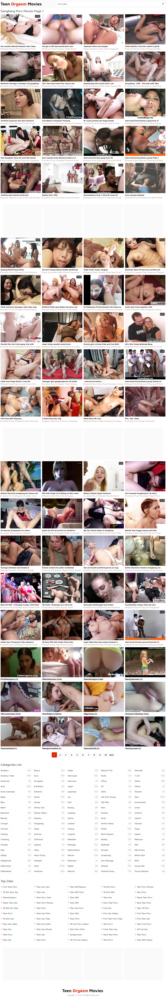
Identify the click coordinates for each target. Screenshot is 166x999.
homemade (29, 570)
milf (37, 607)
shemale (149, 770)
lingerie (46, 421)
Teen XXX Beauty (78, 887)
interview (83, 781)
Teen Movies (21, 3)
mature (57, 607)
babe (111, 123)
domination (57, 570)
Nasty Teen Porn (144, 897)
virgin (149, 829)
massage (83, 845)
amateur (61, 49)
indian (83, 770)
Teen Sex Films (43, 913)
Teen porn (7, 913)
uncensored (149, 802)
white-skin (149, 855)
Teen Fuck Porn (144, 924)
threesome (95, 86)
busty (95, 272)
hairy (49, 850)
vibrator (149, 823)
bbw (16, 802)
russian (116, 850)
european (49, 781)
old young (116, 347)
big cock (102, 160)
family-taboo (49, 813)
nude (116, 776)
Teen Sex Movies (44, 929)
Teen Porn (7, 934)
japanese (115, 49)
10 (106, 755)
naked (83, 866)
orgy (108, 347)
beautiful (16, 813)
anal (28, 49)
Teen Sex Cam (43, 887)
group (114, 86)
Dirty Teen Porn (110, 903)
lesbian (83, 823)
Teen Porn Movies (44, 903)
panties (116, 813)
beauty (16, 818)
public (79, 570)
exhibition (49, 786)
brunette (152, 198)
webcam (149, 839)
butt (102, 86)
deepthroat (75, 272)
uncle (149, 807)
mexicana (83, 861)
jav (83, 797)
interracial (47, 86)
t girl (27, 86)
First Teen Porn (10, 887)
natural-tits (116, 770)
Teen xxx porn (76, 908)
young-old (149, 866)
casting (16, 834)
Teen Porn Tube (43, 897)
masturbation (83, 850)
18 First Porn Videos (79, 924)
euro (49, 776)
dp (120, 86)
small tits (136, 49)
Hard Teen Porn (110, 934)
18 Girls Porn (109, 887)
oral (136, 123)
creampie (34, 86)
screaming (116, 855)
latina (83, 818)
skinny (121, 384)
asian (87, 49)
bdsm (72, 570)
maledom (83, 839)
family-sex (49, 807)
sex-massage (116, 861)
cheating (16, 839)
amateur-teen (16, 776)
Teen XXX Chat (77, 892)
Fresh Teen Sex (110, 929)
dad (16, 850)
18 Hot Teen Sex (10, 892)
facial (107, 49)
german (153, 272)
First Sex (107, 908)
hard (74, 49)
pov (94, 384)
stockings (73, 421)
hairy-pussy (49, 855)
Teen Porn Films (77, 929)
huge (71, 86)
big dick (13, 198)
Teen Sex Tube (43, 918)
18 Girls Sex (8, 918)
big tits (12, 49)
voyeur (149, 834)
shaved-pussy (116, 871)
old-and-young (116, 797)
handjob (49, 861)
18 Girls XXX (109, 892)
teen (34, 49)
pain (68, 49)
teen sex (26, 160)
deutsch (161, 272)
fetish (160, 198)
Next (111, 755)
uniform (65, 421)
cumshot (5, 86)
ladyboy (83, 813)
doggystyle (155, 607)
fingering (151, 49)
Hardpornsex (76, 934)
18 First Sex (142, 929)
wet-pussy (149, 850)
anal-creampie (16, 792)
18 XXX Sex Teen (10, 908)
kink (83, 802)
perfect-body (116, 823)
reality (116, 839)
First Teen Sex (143, 918)
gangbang (63, 86)
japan (83, 786)
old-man (116, 802)
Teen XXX (74, 897)
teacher (149, 792)
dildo (159, 49)
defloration (16, 866)
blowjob (5, 49)
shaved (37, 198)
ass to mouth (152, 86)
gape (49, 829)
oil (116, 786)
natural (83, 871)
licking (83, 829)
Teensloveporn (9, 897)
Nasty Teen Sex (10, 903)
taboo (149, 781)
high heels (111, 272)
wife (149, 861)
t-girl (149, 776)
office (116, 781)
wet (149, 845)
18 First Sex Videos (79, 940)
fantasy (10, 160)
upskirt (149, 818)
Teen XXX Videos (144, 940)
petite (116, 829)
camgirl (16, 823)
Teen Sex (7, 929)
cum (12, 86)
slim (34, 384)
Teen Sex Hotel (43, 924)
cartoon (16, 829)
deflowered (16, 871)
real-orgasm (116, 834)
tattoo (149, 786)
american (16, 781)
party (116, 818)
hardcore (21, 49)
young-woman (149, 871)
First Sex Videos (110, 913)
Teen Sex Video (10, 924)
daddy (16, 855)
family (49, 802)
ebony (49, 770)
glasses (49, 845)
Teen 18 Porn (143, 908)
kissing (83, 807)
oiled (116, 792)
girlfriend (49, 839)
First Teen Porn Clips (113, 918)
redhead (116, 845)
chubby (109, 645)
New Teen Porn (144, 903)
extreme (49, 792)
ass (101, 49)
